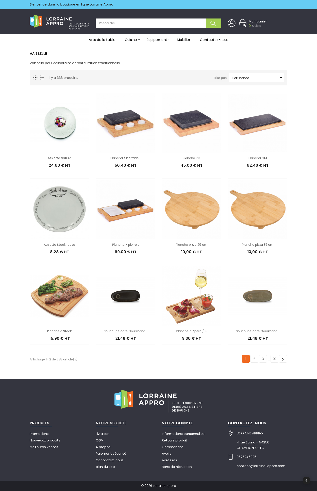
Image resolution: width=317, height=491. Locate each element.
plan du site (105, 466)
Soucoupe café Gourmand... (125, 331)
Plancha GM (258, 158)
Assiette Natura (59, 158)
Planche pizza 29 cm (191, 245)
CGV (99, 440)
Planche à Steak (59, 331)
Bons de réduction (177, 466)
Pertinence (258, 77)
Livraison (102, 433)
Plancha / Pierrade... (126, 158)
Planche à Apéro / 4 (191, 331)
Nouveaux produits (45, 440)
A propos (103, 447)
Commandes (173, 447)
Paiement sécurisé (111, 453)
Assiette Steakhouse (59, 245)
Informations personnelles (183, 433)
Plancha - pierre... (125, 245)
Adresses (169, 460)
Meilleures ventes (44, 447)
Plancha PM (191, 158)
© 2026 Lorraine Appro (158, 486)
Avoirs (166, 453)
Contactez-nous (109, 460)
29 (274, 359)
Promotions (39, 433)
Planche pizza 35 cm (257, 245)
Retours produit (174, 440)
